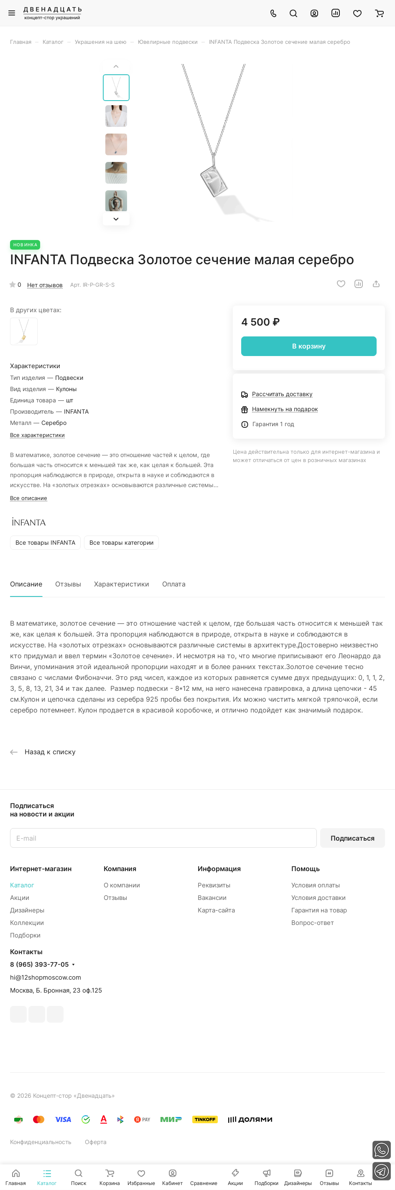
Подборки (25, 935)
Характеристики (121, 584)
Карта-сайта (216, 910)
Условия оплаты (315, 885)
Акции (19, 898)
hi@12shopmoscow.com (45, 977)
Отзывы (68, 584)
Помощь (305, 868)
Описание (26, 584)
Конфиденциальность (40, 1141)
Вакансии (212, 898)
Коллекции (27, 923)
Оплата (174, 584)
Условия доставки (318, 898)
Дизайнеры (27, 910)
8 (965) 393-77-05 (39, 964)
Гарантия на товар (319, 910)
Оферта (96, 1141)
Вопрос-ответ (312, 923)
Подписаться (353, 838)
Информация (219, 868)
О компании (122, 885)
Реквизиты (214, 885)
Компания (120, 868)
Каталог (22, 885)
